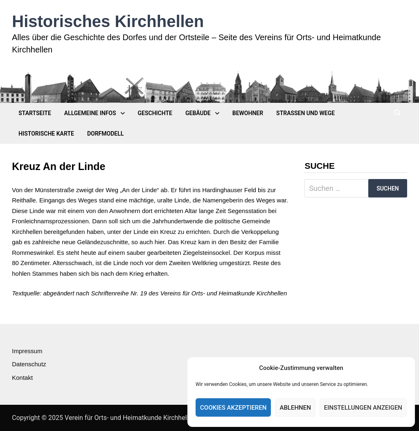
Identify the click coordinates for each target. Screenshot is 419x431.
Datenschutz (29, 364)
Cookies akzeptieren (233, 407)
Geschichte (155, 113)
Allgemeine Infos (90, 113)
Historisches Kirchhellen (108, 21)
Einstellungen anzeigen (363, 407)
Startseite (34, 113)
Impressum (27, 350)
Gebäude (198, 113)
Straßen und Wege (305, 113)
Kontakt (22, 377)
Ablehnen (295, 407)
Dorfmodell (105, 133)
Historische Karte (46, 133)
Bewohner (247, 113)
